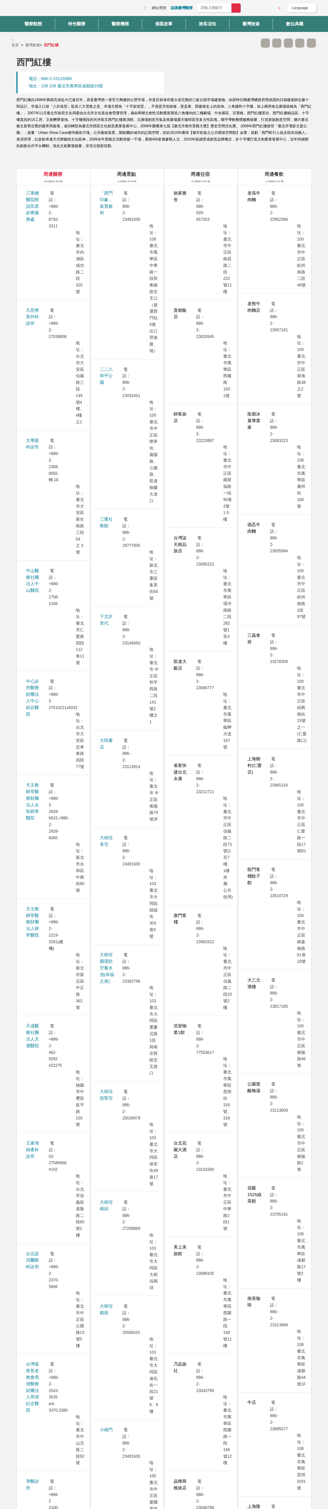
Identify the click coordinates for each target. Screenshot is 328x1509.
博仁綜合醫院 (39, 912)
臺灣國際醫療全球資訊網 (27, 9)
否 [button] (205, 1396)
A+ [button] (276, 43)
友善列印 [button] (288, 43)
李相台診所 (36, 536)
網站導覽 (159, 8)
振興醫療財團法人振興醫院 (52, 730)
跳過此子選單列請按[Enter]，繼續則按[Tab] (253, 43)
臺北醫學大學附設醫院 (47, 1148)
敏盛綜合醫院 (39, 887)
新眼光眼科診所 (41, 1011)
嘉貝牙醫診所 (39, 1049)
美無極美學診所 (41, 711)
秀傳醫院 (34, 580)
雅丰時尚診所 (39, 949)
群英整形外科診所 (43, 1030)
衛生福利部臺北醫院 (45, 1199)
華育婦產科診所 (41, 930)
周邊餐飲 (274, 174)
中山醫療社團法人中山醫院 (52, 255)
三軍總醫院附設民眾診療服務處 (56, 193)
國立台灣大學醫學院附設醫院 (54, 767)
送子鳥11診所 (39, 749)
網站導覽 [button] (164, 1416)
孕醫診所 (34, 437)
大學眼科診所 (39, 230)
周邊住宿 (200, 174)
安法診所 (34, 474)
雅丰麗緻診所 (39, 968)
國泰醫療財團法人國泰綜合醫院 (56, 811)
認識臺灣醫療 (182, 8)
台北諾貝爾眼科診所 (45, 393)
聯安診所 (34, 1261)
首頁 (15, 45)
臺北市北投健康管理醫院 (49, 1086)
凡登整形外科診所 (43, 211)
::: (145, 8)
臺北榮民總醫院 (41, 1129)
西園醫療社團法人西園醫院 (52, 493)
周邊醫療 (52, 174)
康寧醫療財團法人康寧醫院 (52, 862)
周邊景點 (126, 174)
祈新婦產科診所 (41, 693)
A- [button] (265, 43)
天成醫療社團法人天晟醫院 (52, 349)
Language (300, 8)
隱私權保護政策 (245, 1443)
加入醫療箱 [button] (311, 43)
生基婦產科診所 (41, 455)
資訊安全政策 (243, 1452)
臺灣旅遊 (32, 45)
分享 (299, 43)
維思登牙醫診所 (41, 1067)
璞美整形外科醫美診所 (47, 1242)
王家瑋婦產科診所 (43, 374)
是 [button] (185, 1396)
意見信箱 (266, 8)
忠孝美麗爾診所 (41, 599)
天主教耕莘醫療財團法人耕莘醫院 (58, 324)
